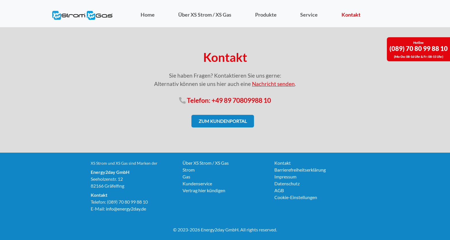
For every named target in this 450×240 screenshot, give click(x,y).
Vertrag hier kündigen (204, 190)
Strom (189, 169)
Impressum (285, 176)
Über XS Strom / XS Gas (204, 15)
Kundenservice (197, 183)
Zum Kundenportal (223, 121)
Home (148, 15)
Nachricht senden (273, 83)
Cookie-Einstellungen (295, 197)
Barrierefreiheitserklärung (300, 169)
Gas (186, 176)
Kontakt (351, 15)
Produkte (266, 15)
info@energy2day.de (126, 208)
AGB (279, 190)
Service (309, 15)
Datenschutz (287, 183)
